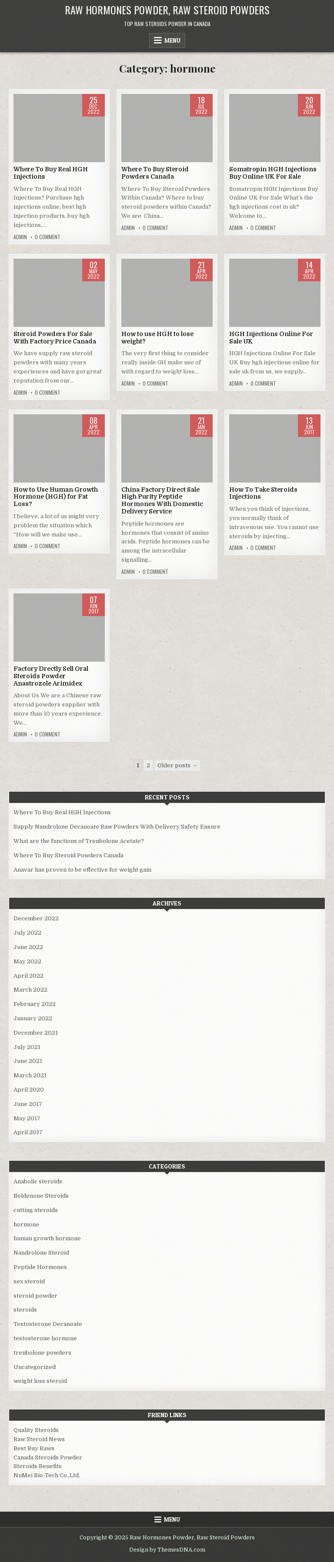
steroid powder (35, 1295)
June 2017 (27, 1104)
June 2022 (28, 947)
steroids (25, 1309)
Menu (172, 40)
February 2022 (34, 1004)
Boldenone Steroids (41, 1195)
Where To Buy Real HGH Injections (62, 812)
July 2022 (27, 932)
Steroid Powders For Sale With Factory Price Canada (54, 337)
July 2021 (26, 1047)
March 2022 (30, 989)
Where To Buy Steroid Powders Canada (155, 173)
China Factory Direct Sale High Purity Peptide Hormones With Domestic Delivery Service (162, 500)
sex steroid (29, 1281)
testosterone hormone (45, 1338)
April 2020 (28, 1089)
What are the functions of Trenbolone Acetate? (78, 841)
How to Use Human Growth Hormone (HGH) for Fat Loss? (55, 497)
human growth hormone (47, 1238)
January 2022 (32, 1018)
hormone (26, 1224)
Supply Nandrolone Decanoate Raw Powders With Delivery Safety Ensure (116, 826)
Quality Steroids (36, 1430)
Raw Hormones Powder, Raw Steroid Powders (167, 9)
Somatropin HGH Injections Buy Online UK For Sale (273, 173)
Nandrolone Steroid (41, 1252)
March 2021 (30, 1075)
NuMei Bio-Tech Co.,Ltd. (46, 1475)
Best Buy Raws (33, 1448)
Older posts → (177, 765)
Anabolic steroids (37, 1181)
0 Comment (47, 237)
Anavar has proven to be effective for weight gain (82, 869)
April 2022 (28, 976)
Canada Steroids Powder (47, 1457)
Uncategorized (34, 1367)
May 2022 (27, 961)
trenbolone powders (42, 1352)
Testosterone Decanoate (47, 1324)
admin (20, 237)
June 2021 (27, 1061)
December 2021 (35, 1032)
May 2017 (26, 1118)
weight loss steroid (40, 1381)
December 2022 (36, 918)
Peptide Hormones (40, 1267)
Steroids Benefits (37, 1466)
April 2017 (28, 1132)
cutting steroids (35, 1210)
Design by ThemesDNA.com (167, 1550)
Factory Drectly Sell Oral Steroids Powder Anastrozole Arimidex (50, 676)
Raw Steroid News (39, 1439)
